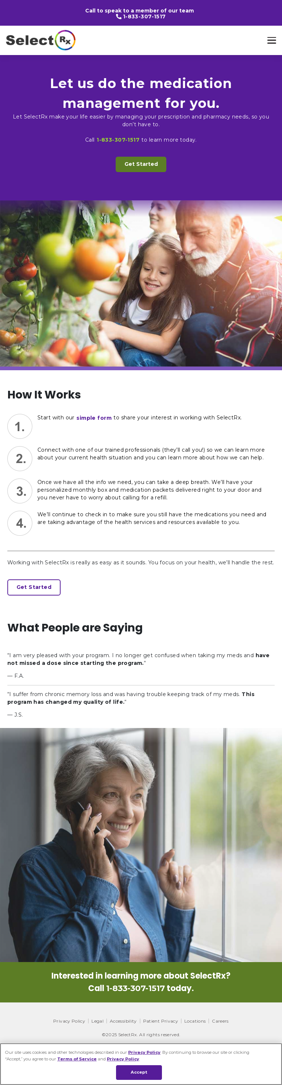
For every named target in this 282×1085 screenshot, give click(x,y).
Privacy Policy (69, 1021)
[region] (141, 1064)
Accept (139, 1072)
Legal (97, 1021)
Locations (195, 1021)
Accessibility (123, 1021)
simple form (94, 418)
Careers (220, 1021)
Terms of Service (77, 1059)
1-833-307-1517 (144, 16)
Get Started (141, 164)
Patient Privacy (160, 1021)
